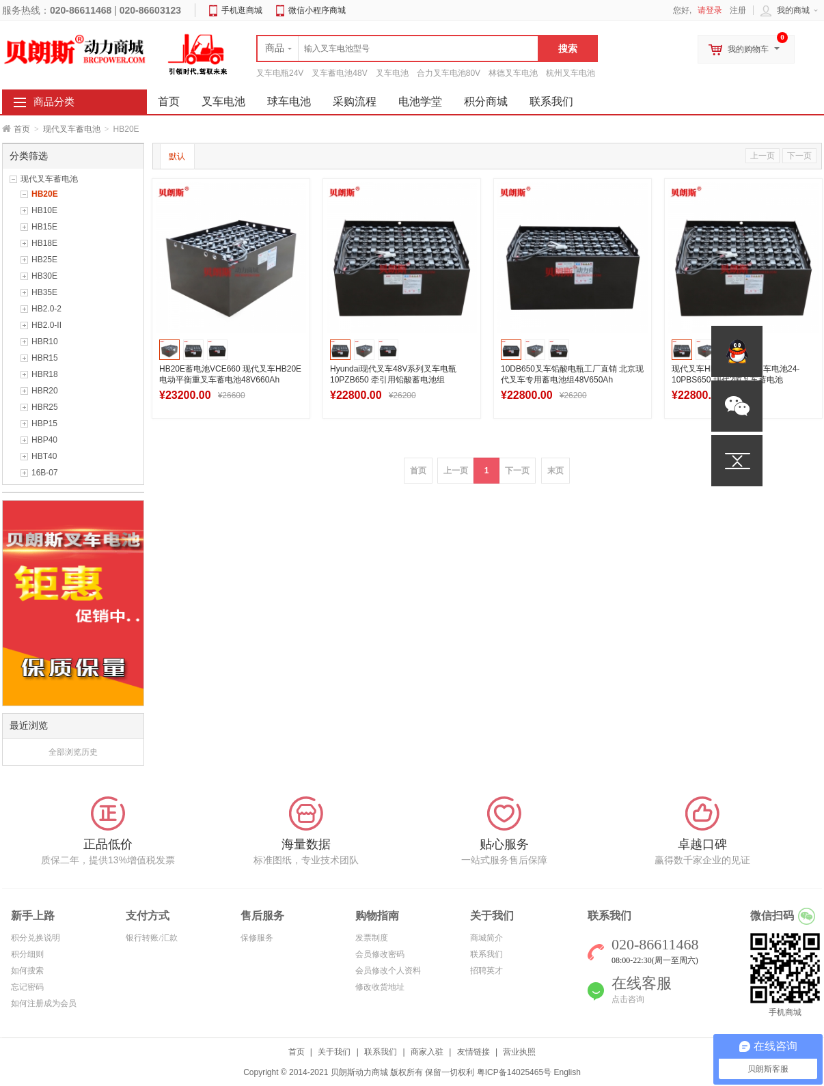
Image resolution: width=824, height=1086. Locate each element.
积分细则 (27, 954)
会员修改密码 (379, 954)
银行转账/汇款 (151, 938)
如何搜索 (27, 970)
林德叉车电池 (513, 73)
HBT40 (44, 456)
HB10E (44, 210)
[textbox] (398, 48)
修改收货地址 (379, 987)
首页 (22, 129)
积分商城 (486, 101)
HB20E (44, 194)
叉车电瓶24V (279, 73)
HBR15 (44, 358)
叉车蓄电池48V (339, 73)
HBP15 (44, 423)
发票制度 (371, 938)
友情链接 (473, 1052)
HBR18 (44, 374)
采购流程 (354, 101)
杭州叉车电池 (570, 73)
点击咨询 (628, 999)
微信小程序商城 (317, 10)
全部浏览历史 (73, 752)
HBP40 (44, 440)
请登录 (710, 10)
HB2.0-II (46, 325)
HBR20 (44, 390)
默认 (177, 156)
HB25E (44, 259)
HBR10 (44, 341)
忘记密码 (27, 987)
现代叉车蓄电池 (71, 129)
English (566, 1072)
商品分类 (53, 101)
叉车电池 (392, 73)
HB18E (44, 243)
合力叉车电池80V (448, 73)
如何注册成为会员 (44, 1003)
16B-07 (44, 472)
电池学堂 (420, 101)
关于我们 (334, 1052)
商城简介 (486, 938)
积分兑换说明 (35, 938)
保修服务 (257, 938)
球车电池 (289, 101)
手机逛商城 (241, 10)
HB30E (44, 276)
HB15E (44, 227)
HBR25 (44, 407)
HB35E (44, 292)
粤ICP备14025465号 (514, 1072)
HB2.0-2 (46, 309)
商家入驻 (427, 1052)
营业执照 (519, 1052)
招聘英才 (486, 970)
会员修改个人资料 (388, 970)
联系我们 (551, 101)
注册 (738, 10)
